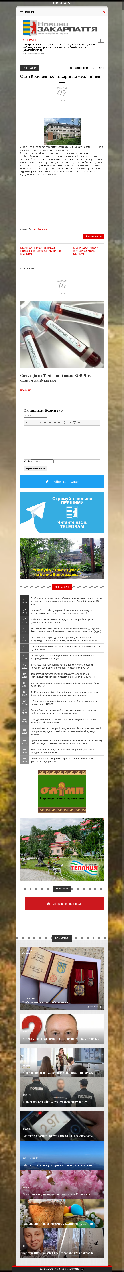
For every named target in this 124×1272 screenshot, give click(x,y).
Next (102, 40)
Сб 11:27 (25, 648)
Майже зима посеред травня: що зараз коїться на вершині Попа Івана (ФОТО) (65, 684)
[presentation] (26, 422)
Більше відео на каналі (66, 903)
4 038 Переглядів (79, 68)
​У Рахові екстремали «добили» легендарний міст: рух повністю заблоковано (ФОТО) (64, 702)
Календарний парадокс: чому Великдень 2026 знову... (60, 1223)
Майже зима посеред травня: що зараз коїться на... (59, 1165)
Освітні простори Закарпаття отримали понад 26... (58, 1073)
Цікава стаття (94, 236)
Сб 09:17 (25, 684)
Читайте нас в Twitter (64, 481)
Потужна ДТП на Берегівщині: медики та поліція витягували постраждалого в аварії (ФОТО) (62, 657)
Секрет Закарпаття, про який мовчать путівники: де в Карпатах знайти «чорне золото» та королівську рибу (64, 711)
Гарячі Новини (39, 229)
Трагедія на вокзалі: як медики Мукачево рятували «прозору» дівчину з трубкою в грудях (63, 720)
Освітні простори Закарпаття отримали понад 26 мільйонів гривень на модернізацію (62, 760)
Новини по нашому (30, 1158)
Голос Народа (28, 1032)
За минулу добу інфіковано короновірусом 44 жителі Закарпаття (85, 251)
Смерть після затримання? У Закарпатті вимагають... (61, 1039)
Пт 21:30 (25, 720)
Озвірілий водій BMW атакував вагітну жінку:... (56, 1102)
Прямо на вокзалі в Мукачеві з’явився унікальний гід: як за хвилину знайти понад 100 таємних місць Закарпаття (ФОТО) (66, 742)
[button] (26, 422)
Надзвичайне (28, 1129)
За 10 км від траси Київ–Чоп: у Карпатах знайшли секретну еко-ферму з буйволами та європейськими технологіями (65, 693)
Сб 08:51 (25, 693)
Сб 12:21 (25, 630)
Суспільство (28, 999)
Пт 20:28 (25, 731)
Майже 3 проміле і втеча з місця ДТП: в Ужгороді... (58, 1136)
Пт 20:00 (25, 742)
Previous (99, 40)
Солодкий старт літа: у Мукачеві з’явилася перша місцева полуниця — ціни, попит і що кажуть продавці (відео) (61, 611)
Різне (25, 1246)
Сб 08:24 (25, 702)
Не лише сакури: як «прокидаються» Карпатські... (58, 1194)
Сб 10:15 (25, 675)
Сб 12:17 (25, 639)
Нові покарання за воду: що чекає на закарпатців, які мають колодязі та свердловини (63, 751)
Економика (27, 1066)
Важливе (26, 1187)
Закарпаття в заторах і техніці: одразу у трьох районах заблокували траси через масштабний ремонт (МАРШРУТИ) (61, 47)
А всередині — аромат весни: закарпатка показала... (59, 1253)
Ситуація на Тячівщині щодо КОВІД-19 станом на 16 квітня (55, 377)
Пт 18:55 (25, 760)
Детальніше (26, 390)
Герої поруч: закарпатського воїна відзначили (45, 1002)
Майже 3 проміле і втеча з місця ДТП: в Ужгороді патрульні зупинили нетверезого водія (62, 621)
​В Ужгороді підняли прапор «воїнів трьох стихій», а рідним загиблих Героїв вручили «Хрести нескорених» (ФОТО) (62, 666)
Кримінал (27, 1095)
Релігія (25, 1217)
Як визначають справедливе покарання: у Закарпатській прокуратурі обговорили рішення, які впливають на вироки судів (65, 639)
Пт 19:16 (25, 751)
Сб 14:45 (25, 601)
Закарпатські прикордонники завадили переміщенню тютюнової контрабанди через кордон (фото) (40, 251)
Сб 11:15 (25, 657)
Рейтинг (98, 68)
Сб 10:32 (25, 666)
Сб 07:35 (25, 711)
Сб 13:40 (25, 611)
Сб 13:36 (25, 621)
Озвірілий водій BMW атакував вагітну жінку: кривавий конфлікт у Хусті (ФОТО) (65, 648)
